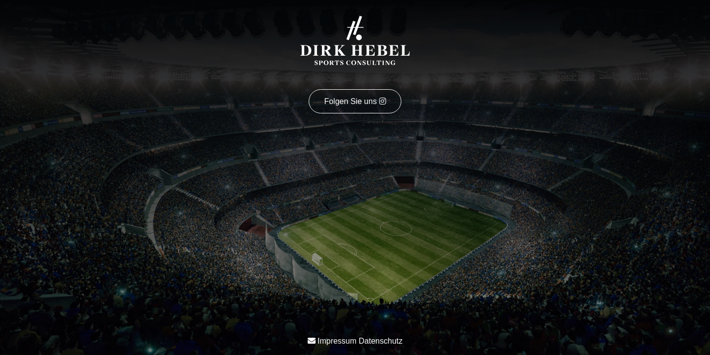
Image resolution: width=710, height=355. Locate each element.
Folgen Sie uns (355, 101)
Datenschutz (381, 341)
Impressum (337, 341)
